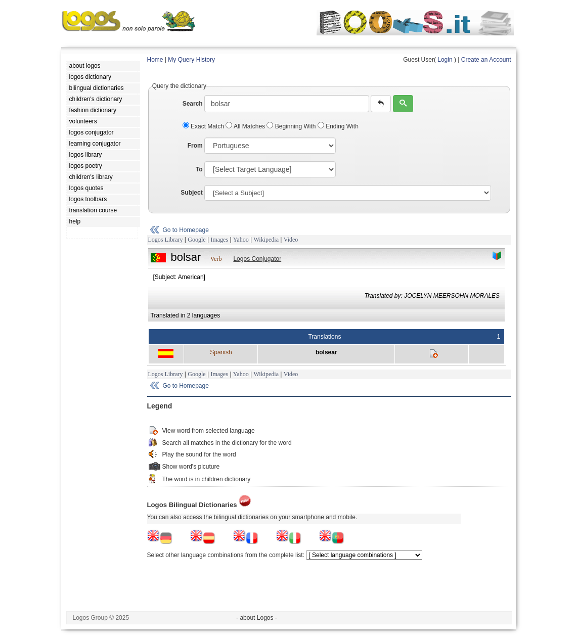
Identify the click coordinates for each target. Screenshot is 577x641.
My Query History (191, 59)
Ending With (338, 126)
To (199, 169)
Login (444, 59)
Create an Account (486, 59)
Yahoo (241, 239)
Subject (191, 192)
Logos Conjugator (257, 258)
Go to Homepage (186, 230)
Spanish (221, 352)
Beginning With (292, 126)
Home (155, 59)
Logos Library (165, 239)
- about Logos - (256, 617)
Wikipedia (266, 239)
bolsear (326, 352)
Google (196, 239)
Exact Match (204, 126)
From (195, 145)
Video (291, 239)
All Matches (246, 126)
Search (193, 103)
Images (219, 239)
